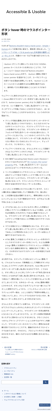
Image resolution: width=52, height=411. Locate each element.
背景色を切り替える (45, 405)
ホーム (5, 391)
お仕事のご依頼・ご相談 (11, 397)
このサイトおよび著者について (13, 394)
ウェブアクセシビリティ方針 (13, 400)
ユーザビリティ (5, 41)
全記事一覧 (6, 377)
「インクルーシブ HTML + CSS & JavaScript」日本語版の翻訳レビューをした (25, 52)
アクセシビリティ (9, 368)
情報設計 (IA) (7, 374)
